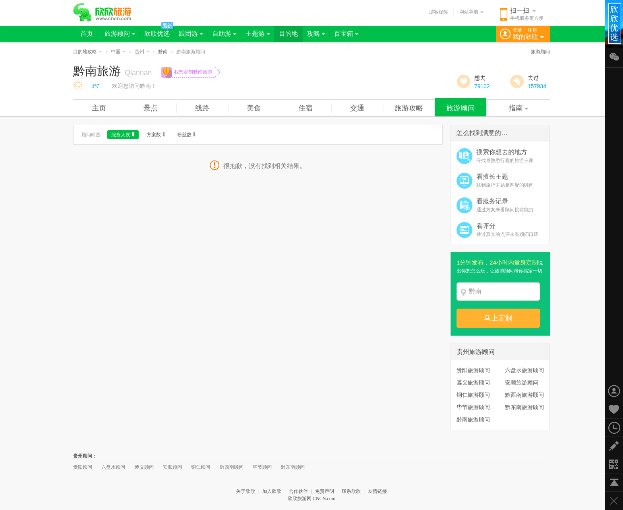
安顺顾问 (172, 467)
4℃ (95, 86)
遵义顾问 (144, 467)
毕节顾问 (262, 467)
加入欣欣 (271, 491)
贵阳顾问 (82, 467)
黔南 (163, 51)
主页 (99, 108)
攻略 (316, 33)
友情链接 (377, 491)
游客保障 (438, 12)
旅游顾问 (119, 33)
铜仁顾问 (200, 467)
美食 (254, 108)
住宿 (305, 108)
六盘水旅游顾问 (524, 370)
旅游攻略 (409, 108)
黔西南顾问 (232, 467)
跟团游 (191, 33)
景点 (150, 108)
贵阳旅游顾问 (473, 370)
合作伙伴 (298, 491)
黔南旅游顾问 (473, 419)
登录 (517, 30)
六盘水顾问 (113, 467)
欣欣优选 (157, 33)
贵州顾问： (85, 456)
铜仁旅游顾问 (473, 395)
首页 (86, 33)
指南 (518, 108)
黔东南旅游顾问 (524, 407)
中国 (118, 51)
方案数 (156, 134)
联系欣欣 (351, 491)
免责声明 (324, 491)
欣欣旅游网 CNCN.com (311, 498)
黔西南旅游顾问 (524, 395)
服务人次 (123, 134)
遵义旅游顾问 (473, 382)
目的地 (288, 33)
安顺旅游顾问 (521, 382)
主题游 (258, 33)
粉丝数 (186, 134)
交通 (357, 108)
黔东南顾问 (293, 467)
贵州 (142, 51)
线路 (202, 108)
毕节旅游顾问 (473, 407)
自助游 (224, 33)
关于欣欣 (245, 491)
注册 (532, 30)
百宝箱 (346, 33)
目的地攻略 (87, 51)
